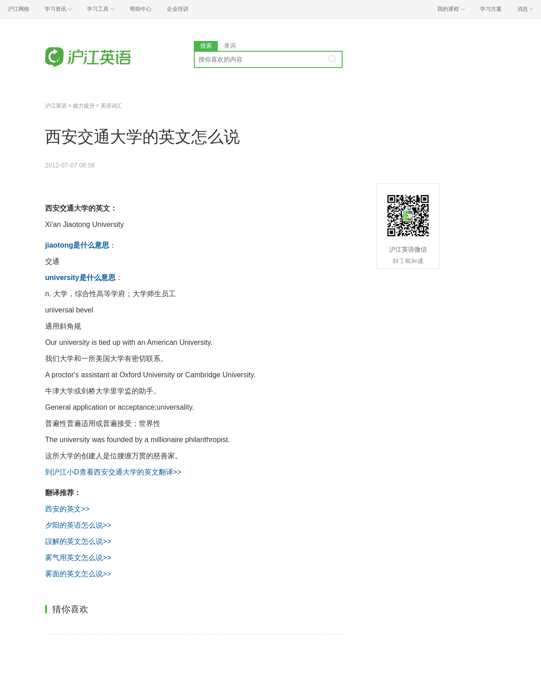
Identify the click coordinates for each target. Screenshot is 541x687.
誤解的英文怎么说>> (78, 541)
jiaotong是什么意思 (77, 245)
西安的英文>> (67, 509)
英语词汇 (111, 106)
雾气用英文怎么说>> (78, 557)
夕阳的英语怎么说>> (78, 525)
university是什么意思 (80, 277)
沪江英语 (56, 106)
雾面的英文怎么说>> (78, 574)
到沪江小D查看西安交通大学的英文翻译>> (113, 472)
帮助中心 (140, 9)
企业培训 (177, 9)
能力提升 (84, 106)
